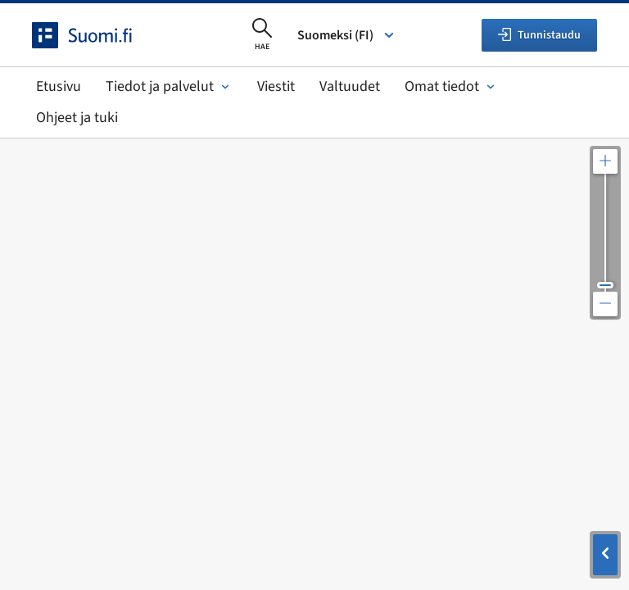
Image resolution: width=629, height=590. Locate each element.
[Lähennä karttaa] (605, 161)
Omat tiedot (451, 86)
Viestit (276, 86)
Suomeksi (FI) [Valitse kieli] (346, 35)
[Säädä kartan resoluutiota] (605, 233)
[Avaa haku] (262, 35)
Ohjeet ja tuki (77, 117)
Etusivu (58, 86)
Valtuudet (349, 86)
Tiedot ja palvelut (169, 86)
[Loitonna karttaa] (605, 304)
